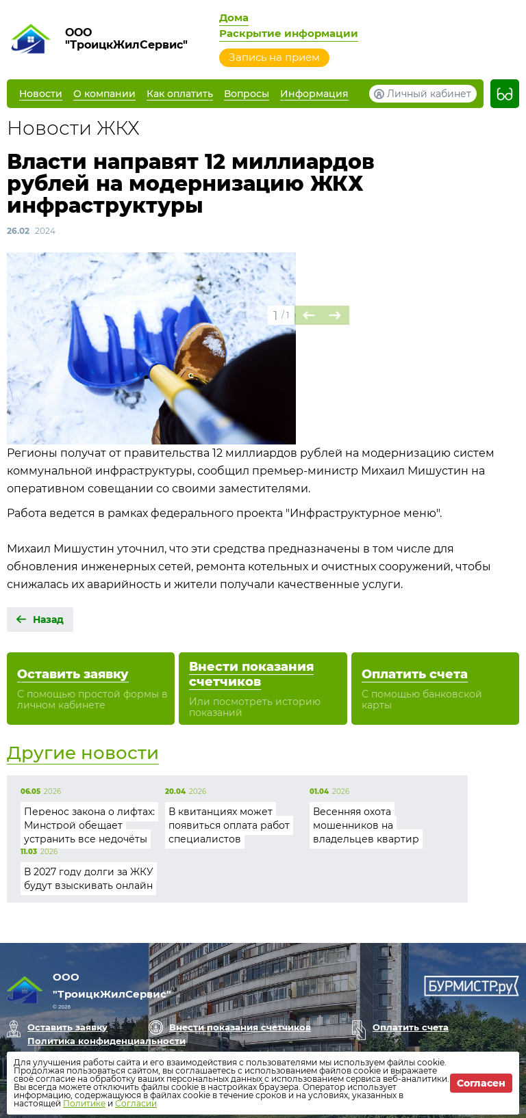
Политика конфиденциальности (106, 1040)
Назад (48, 619)
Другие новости (83, 753)
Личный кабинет (429, 94)
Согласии (136, 1103)
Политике (84, 1103)
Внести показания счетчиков (240, 1027)
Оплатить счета (411, 1027)
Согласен (481, 1083)
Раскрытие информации (288, 33)
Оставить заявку (67, 1027)
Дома (234, 17)
